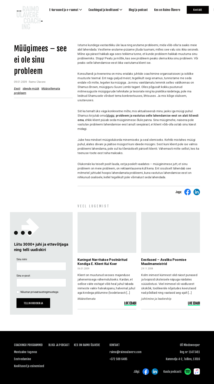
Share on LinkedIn (196, 192)
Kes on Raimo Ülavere (87, 345)
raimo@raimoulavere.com (126, 352)
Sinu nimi (21, 259)
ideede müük (31, 88)
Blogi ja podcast (59, 345)
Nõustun (39, 292)
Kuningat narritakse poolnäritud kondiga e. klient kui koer (102, 262)
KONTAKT (115, 345)
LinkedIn (155, 371)
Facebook (146, 371)
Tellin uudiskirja (33, 303)
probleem (20, 93)
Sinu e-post (23, 275)
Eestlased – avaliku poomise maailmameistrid (163, 262)
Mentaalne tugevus (25, 352)
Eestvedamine (22, 359)
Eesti (17, 88)
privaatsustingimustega (44, 292)
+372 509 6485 (118, 359)
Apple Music (197, 371)
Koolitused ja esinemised (29, 366)
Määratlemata (50, 88)
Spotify (187, 371)
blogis (110, 115)
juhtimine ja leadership (156, 298)
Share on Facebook (187, 192)
